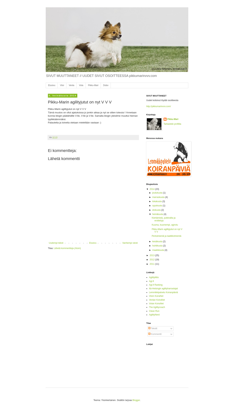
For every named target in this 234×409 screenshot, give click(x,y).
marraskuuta (158, 197)
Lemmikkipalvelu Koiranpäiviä (163, 292)
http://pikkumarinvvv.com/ (158, 106)
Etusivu (51, 85)
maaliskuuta (158, 250)
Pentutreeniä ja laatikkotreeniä (166, 236)
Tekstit (152, 328)
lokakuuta (157, 201)
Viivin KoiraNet (156, 296)
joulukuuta (157, 193)
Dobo (105, 85)
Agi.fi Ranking (156, 285)
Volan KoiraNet (156, 303)
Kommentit (155, 334)
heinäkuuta (158, 214)
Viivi (62, 85)
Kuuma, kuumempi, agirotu (165, 225)
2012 (152, 259)
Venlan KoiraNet (157, 300)
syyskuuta (157, 205)
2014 (152, 189)
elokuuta (156, 210)
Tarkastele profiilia (172, 124)
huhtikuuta (157, 245)
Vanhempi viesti (130, 243)
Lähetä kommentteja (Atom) (67, 248)
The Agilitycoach (157, 307)
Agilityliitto (154, 277)
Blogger (136, 400)
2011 (152, 264)
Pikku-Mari (93, 85)
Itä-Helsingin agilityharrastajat (163, 288)
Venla (71, 85)
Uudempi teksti (56, 243)
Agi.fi (151, 281)
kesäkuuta (157, 241)
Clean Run (154, 311)
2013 (152, 255)
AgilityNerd (154, 314)
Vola (81, 85)
